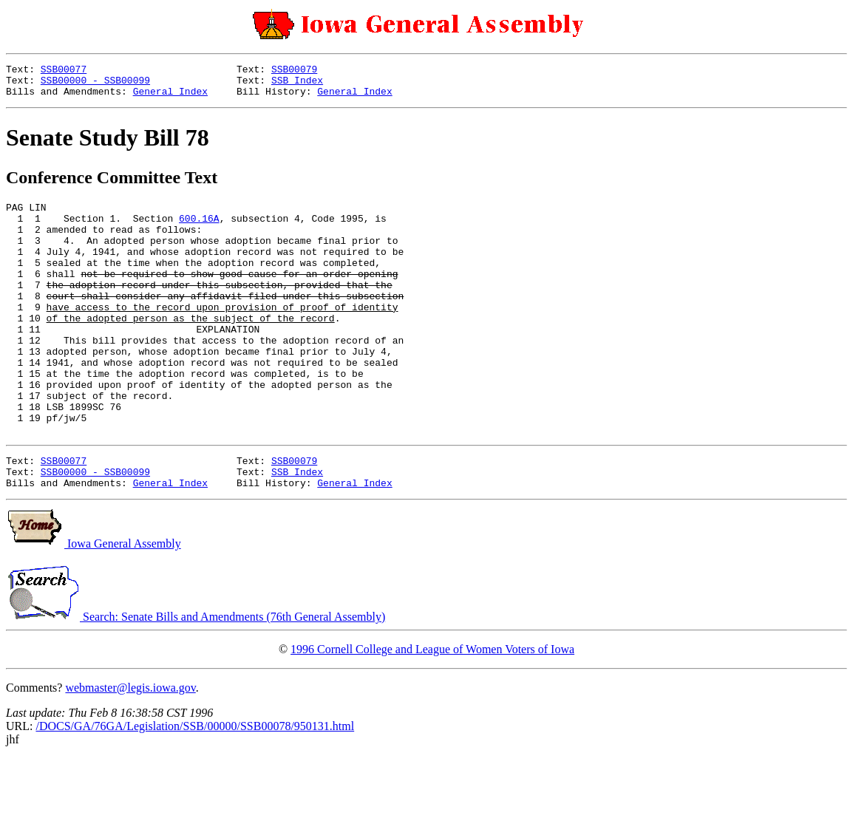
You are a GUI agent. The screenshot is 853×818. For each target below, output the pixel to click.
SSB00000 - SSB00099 (95, 84)
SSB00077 (63, 71)
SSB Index (297, 84)
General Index (170, 97)
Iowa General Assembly (93, 603)
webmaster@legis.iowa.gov (130, 747)
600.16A (199, 229)
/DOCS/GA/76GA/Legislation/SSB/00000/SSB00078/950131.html (194, 786)
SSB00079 (294, 71)
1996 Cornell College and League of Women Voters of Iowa (432, 709)
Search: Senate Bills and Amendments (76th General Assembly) (195, 676)
